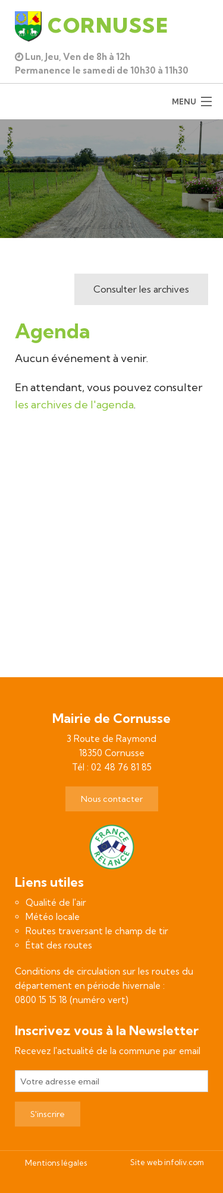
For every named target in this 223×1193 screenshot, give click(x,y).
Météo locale (53, 916)
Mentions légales (56, 1162)
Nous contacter (112, 799)
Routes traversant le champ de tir (97, 931)
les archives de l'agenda (74, 404)
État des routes (59, 945)
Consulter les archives (141, 289)
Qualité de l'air (56, 902)
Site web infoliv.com (167, 1162)
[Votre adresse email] (111, 1081)
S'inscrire (47, 1114)
